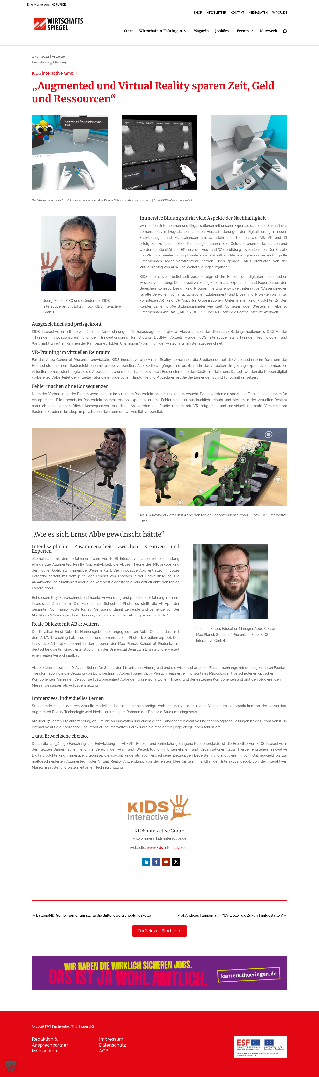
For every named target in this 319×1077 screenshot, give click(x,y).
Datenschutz (112, 1045)
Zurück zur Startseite (159, 930)
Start (128, 31)
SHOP (198, 12)
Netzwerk (268, 31)
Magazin (201, 31)
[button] (11, 1066)
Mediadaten (44, 1050)
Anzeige (58, 56)
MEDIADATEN (258, 12)
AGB (103, 1050)
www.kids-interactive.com (168, 848)
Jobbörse (223, 31)
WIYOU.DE (279, 12)
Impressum (111, 1039)
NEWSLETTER (216, 12)
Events (243, 31)
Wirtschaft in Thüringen (160, 31)
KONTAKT (237, 12)
